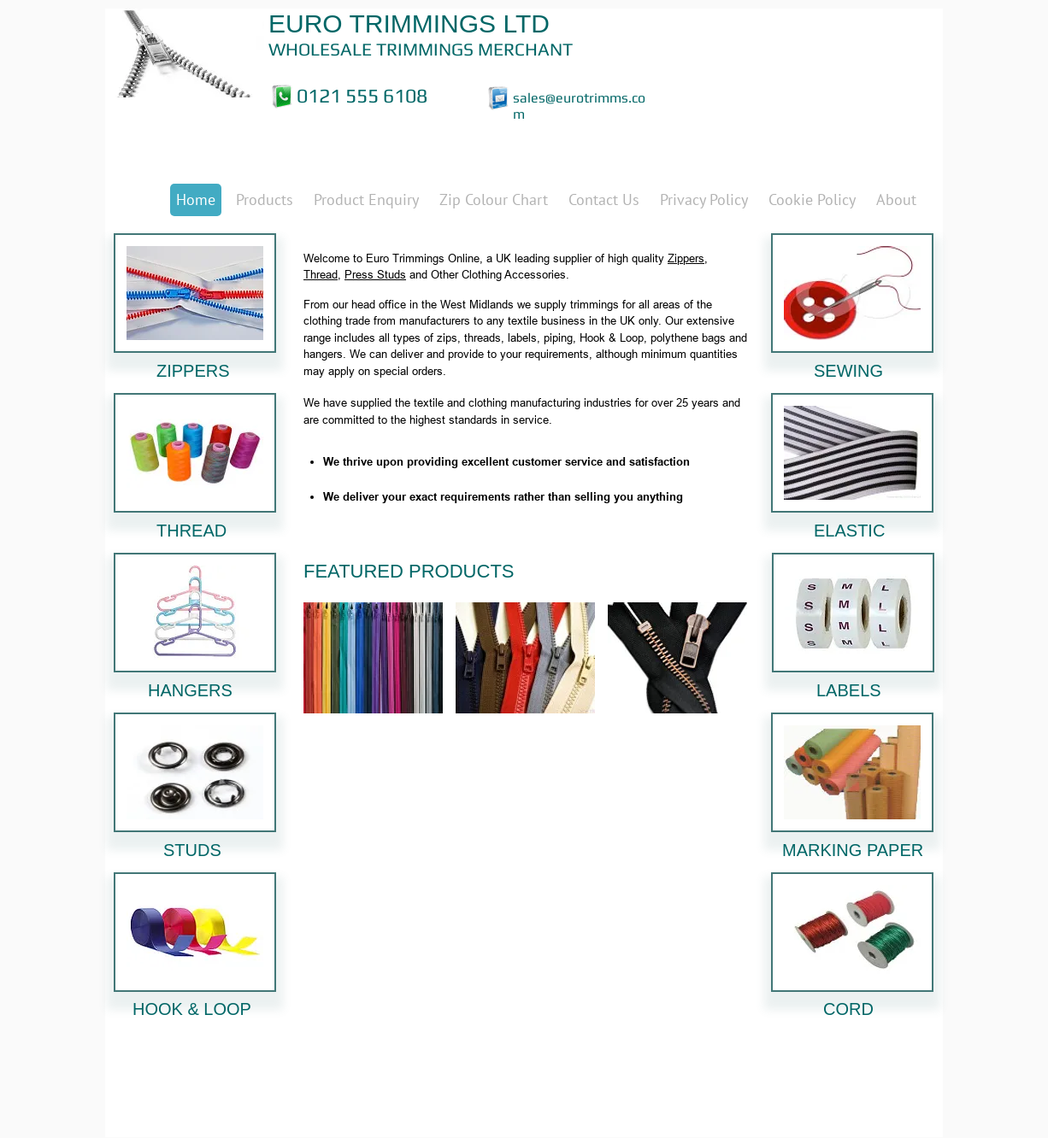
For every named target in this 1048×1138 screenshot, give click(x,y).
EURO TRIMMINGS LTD (409, 23)
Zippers (686, 258)
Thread (320, 274)
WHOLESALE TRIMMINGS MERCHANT (420, 49)
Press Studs (375, 274)
